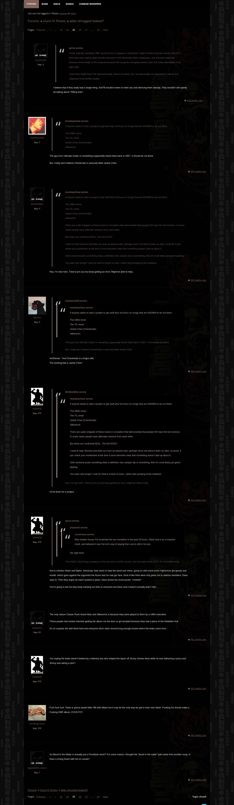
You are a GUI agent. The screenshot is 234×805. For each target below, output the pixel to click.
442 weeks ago (195, 96)
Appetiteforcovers (37, 763)
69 (39, 628)
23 (61, 30)
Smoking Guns (37, 719)
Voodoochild (37, 133)
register (63, 13)
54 (98, 30)
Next (105, 30)
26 (80, 30)
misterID (36, 404)
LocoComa (40, 60)
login (73, 13)
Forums (33, 21)
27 (86, 30)
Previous (40, 30)
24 (67, 30)
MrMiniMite (37, 199)
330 (39, 724)
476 (39, 409)
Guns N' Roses (54, 21)
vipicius (37, 313)
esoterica (37, 623)
